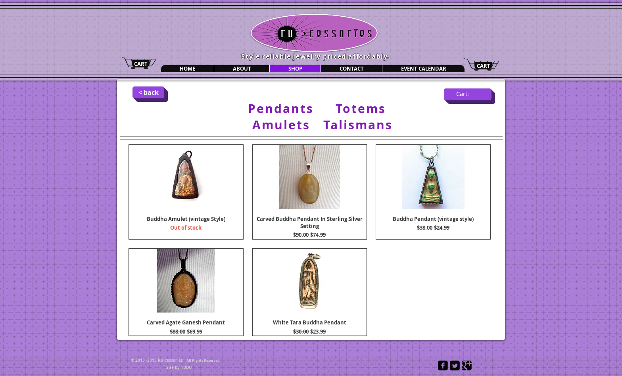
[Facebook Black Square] (443, 365)
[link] (467, 94)
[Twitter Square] (455, 365)
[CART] (141, 63)
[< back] (148, 92)
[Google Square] (467, 365)
